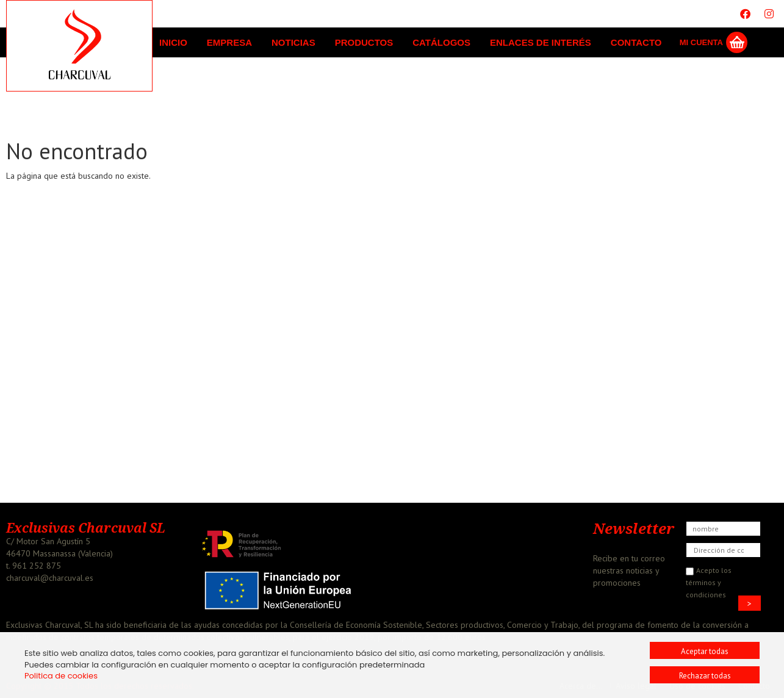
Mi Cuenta (701, 42)
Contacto (636, 42)
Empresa (229, 42)
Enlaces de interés (540, 42)
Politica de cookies (61, 676)
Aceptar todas (704, 651)
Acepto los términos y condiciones (709, 582)
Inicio (173, 42)
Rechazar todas (705, 676)
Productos (364, 42)
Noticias (293, 42)
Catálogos (441, 42)
